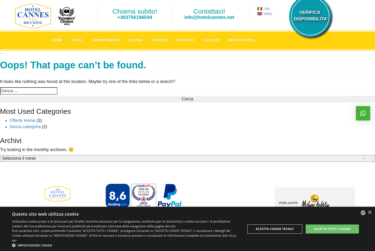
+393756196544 (134, 17)
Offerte (159, 40)
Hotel (77, 40)
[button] (125, 245)
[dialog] (187, 229)
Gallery (211, 40)
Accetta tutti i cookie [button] (332, 229)
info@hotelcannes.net (209, 17)
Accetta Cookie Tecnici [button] (275, 229)
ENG (264, 14)
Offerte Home (22, 120)
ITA (263, 9)
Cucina (136, 40)
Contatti (185, 40)
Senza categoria (25, 126)
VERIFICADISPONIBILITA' (310, 15)
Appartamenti (106, 40)
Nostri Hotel (241, 40)
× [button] (369, 212)
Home (57, 40)
